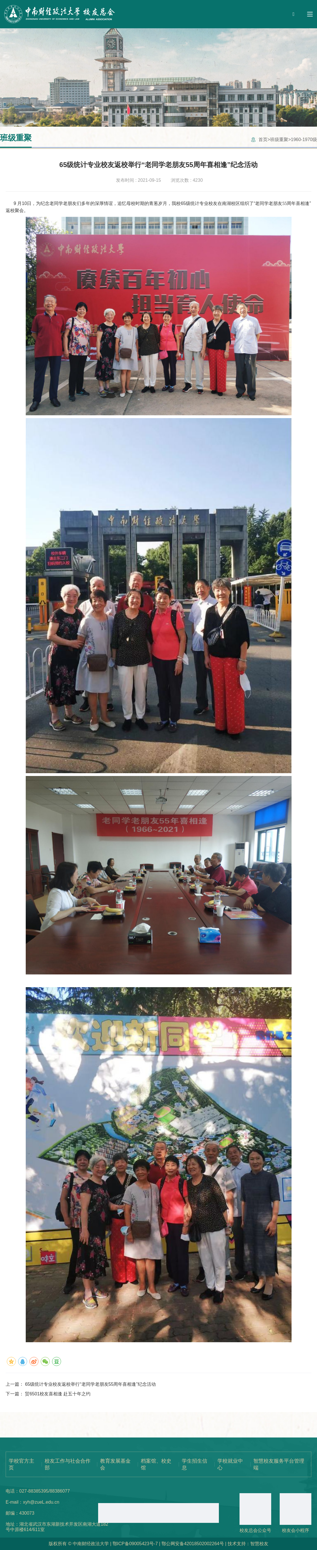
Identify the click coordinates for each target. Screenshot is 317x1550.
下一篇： (48, 1393)
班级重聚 (279, 139)
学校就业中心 (230, 1464)
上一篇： (81, 1384)
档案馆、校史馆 (156, 1464)
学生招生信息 (194, 1464)
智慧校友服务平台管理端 (278, 1464)
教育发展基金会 (115, 1464)
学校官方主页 (21, 1464)
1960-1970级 (304, 139)
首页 (263, 139)
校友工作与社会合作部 (67, 1464)
